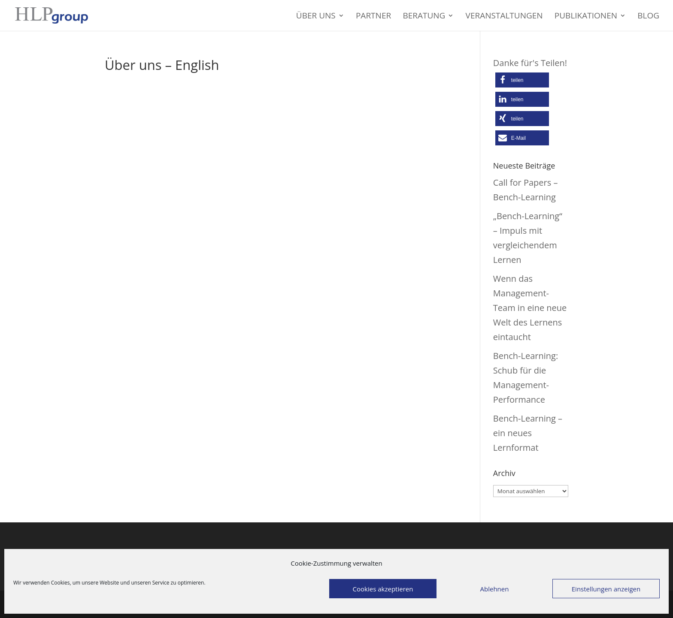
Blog (648, 16)
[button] (522, 79)
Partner (373, 16)
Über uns (316, 16)
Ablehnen (494, 589)
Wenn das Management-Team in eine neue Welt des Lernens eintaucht (530, 308)
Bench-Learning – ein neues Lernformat (527, 433)
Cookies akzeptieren (383, 589)
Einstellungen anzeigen (606, 589)
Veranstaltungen (504, 16)
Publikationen (586, 16)
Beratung (424, 16)
